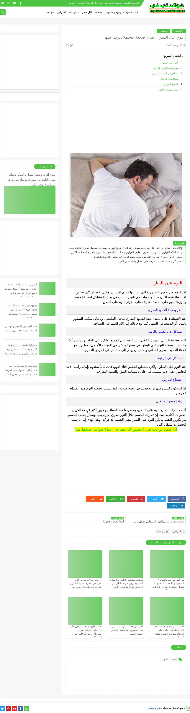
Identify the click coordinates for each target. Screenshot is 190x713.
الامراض (61, 12)
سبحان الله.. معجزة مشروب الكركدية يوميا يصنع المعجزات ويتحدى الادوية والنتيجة (138, 257)
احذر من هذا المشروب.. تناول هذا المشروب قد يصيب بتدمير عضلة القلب (127, 630)
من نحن (71, 3)
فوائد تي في (154, 708)
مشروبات (73, 12)
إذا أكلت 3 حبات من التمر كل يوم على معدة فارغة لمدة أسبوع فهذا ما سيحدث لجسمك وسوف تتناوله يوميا (125, 248)
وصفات (98, 12)
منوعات (50, 12)
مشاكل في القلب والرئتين (165, 73)
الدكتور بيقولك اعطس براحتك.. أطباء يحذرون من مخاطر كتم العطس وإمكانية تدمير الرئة (126, 583)
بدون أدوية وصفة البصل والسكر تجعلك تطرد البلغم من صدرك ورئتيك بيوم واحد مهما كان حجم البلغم (31, 179)
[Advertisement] (126, 123)
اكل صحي (86, 12)
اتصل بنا (98, 3)
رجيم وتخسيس (113, 12)
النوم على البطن (170, 62)
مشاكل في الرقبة (170, 78)
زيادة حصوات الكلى (169, 89)
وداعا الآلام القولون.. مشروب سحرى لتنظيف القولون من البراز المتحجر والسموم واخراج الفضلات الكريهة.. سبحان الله (125, 252)
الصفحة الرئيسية (131, 3)
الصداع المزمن (170, 84)
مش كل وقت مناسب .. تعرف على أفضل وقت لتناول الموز (150, 261)
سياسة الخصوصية (113, 3)
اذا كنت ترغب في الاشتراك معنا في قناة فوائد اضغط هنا (126, 429)
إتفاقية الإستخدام (85, 3)
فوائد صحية (132, 12)
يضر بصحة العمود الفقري (165, 68)
